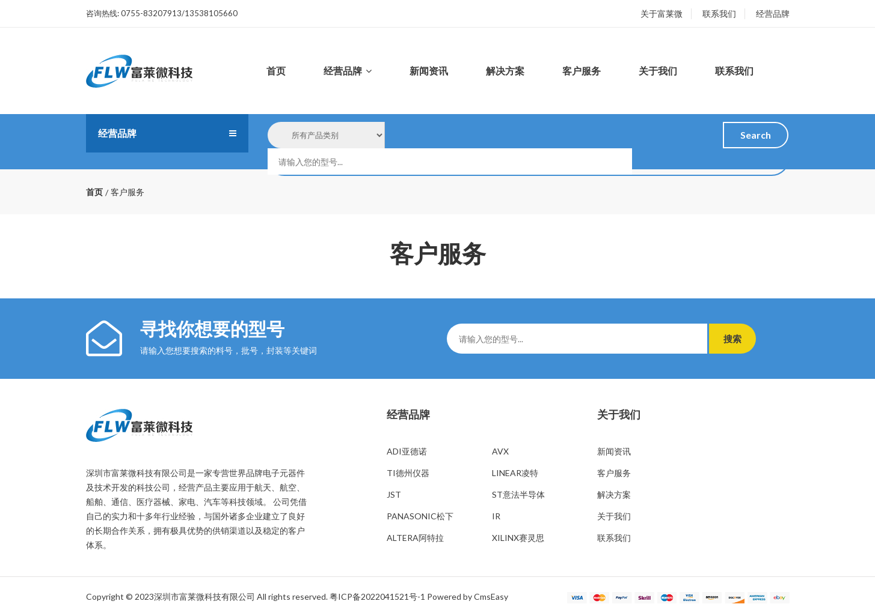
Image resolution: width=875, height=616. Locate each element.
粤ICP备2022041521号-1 (377, 596)
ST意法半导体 (518, 494)
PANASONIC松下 (420, 516)
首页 (276, 70)
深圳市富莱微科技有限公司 (204, 596)
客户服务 (581, 70)
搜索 (738, 338)
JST (394, 494)
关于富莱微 (661, 13)
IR (496, 516)
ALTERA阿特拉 (415, 538)
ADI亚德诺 (407, 451)
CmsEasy (491, 596)
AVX (500, 451)
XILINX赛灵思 (518, 538)
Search (755, 134)
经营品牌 (773, 13)
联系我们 (719, 13)
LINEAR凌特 (515, 473)
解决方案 (505, 70)
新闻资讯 (429, 70)
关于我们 (658, 70)
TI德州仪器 (408, 473)
